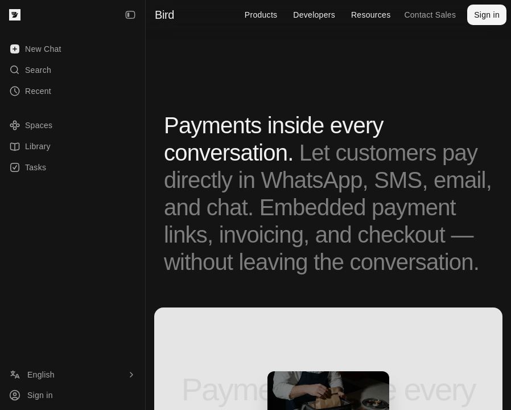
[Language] (73, 374)
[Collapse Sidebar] (130, 15)
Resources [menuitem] (370, 14)
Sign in (487, 14)
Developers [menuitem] (314, 14)
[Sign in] (73, 395)
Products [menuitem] (261, 14)
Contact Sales (430, 14)
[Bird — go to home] (14, 14)
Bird (164, 15)
